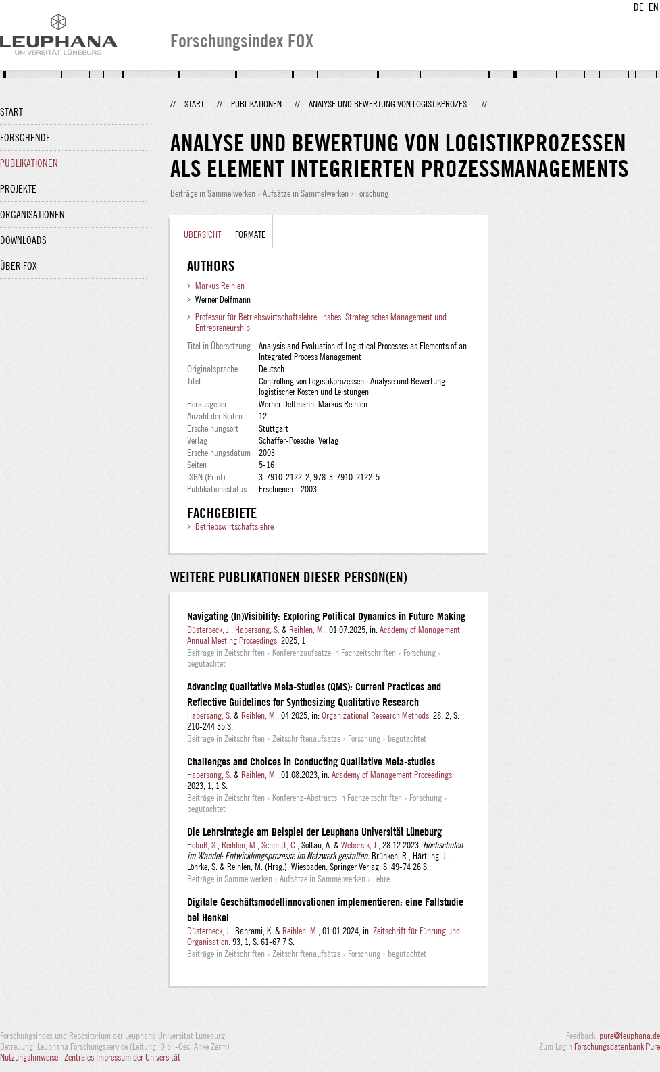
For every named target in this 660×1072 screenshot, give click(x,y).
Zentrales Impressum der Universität (122, 1057)
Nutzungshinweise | (32, 1057)
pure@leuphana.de (629, 1035)
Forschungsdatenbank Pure (617, 1046)
